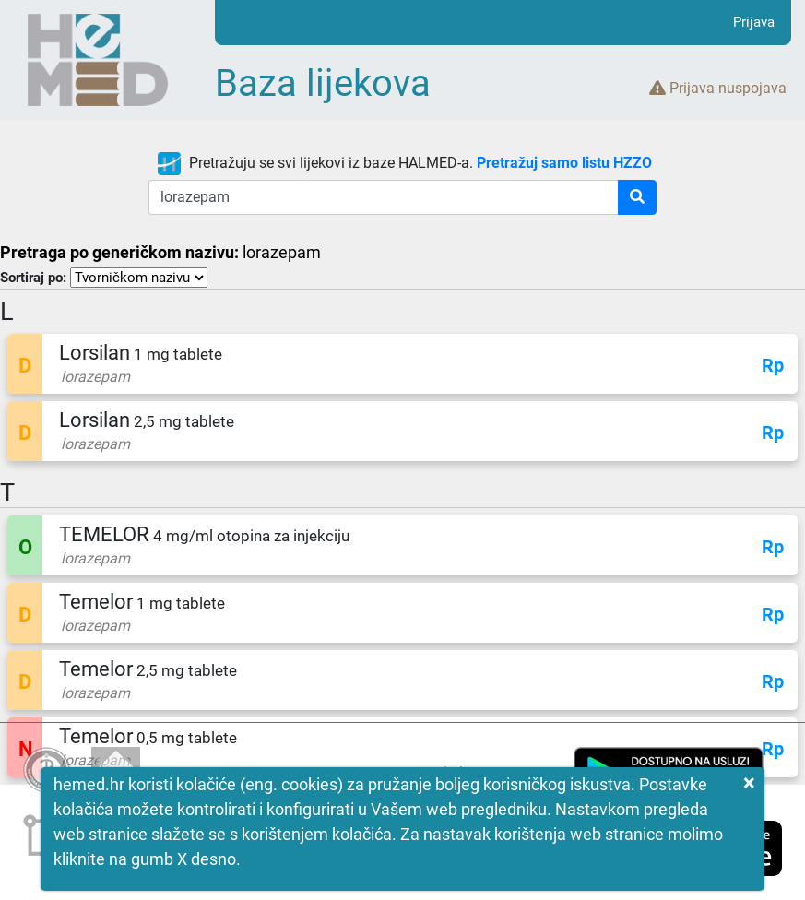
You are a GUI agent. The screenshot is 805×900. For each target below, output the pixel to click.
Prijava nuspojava (718, 88)
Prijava (754, 22)
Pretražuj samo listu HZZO (564, 163)
